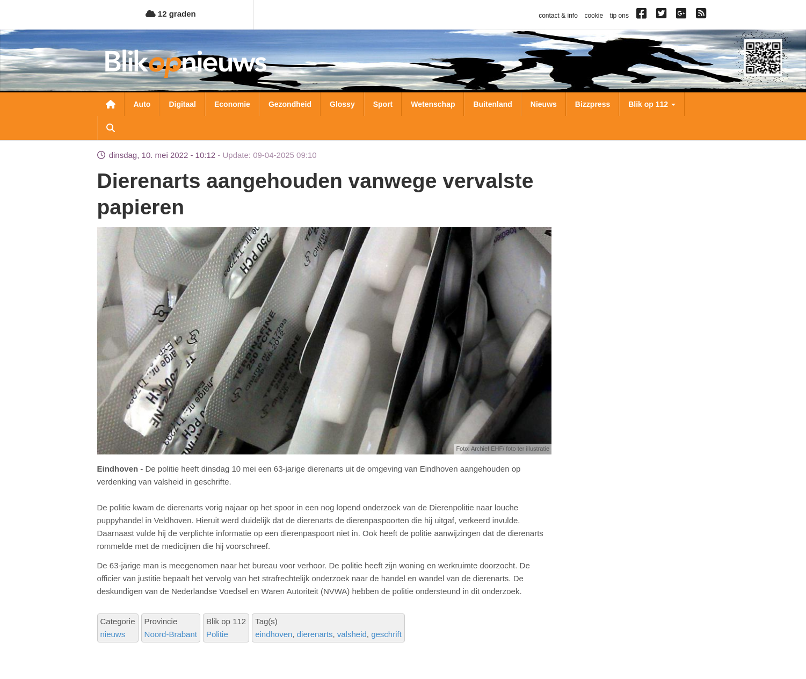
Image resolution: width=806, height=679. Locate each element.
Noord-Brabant (170, 634)
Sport (383, 104)
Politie (217, 634)
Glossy (342, 104)
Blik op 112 (652, 104)
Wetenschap (433, 104)
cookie (593, 15)
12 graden (171, 13)
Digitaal (182, 104)
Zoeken (111, 128)
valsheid (352, 634)
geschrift (386, 634)
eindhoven (273, 634)
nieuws (113, 634)
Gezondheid (289, 104)
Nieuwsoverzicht (110, 104)
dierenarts (315, 634)
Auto (142, 104)
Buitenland (492, 104)
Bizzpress (592, 104)
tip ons (619, 15)
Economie (232, 104)
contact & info (558, 15)
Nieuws (544, 104)
